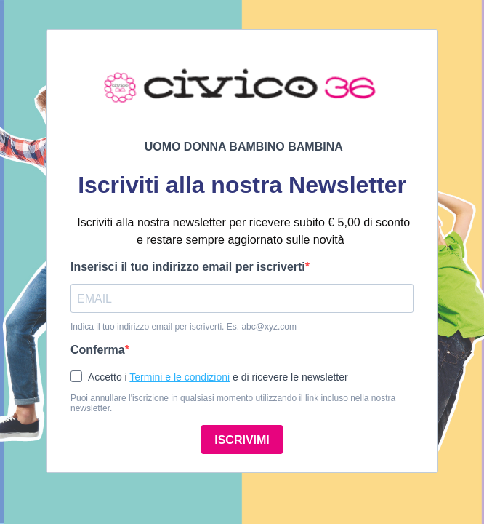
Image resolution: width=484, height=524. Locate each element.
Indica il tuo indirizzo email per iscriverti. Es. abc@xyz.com (183, 327)
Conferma (97, 350)
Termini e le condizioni (179, 377)
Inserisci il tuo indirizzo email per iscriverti (187, 267)
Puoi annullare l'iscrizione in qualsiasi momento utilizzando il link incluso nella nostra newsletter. (232, 403)
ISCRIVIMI (242, 440)
